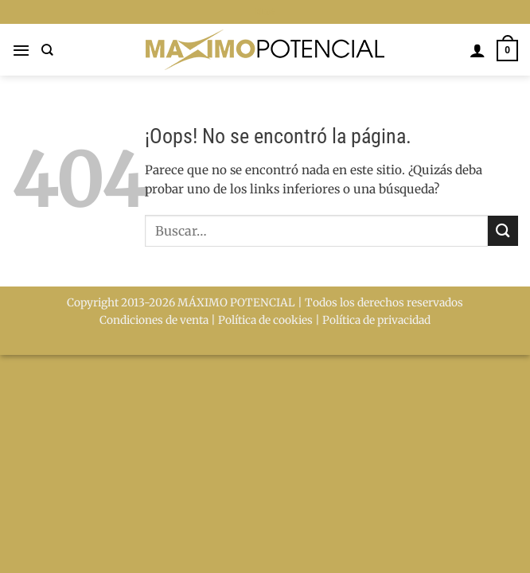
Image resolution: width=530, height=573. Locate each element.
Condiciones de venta (153, 320)
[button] (21, 50)
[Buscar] (47, 50)
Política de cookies (265, 320)
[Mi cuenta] (477, 50)
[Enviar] (503, 230)
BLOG (265, 12)
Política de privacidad (376, 320)
